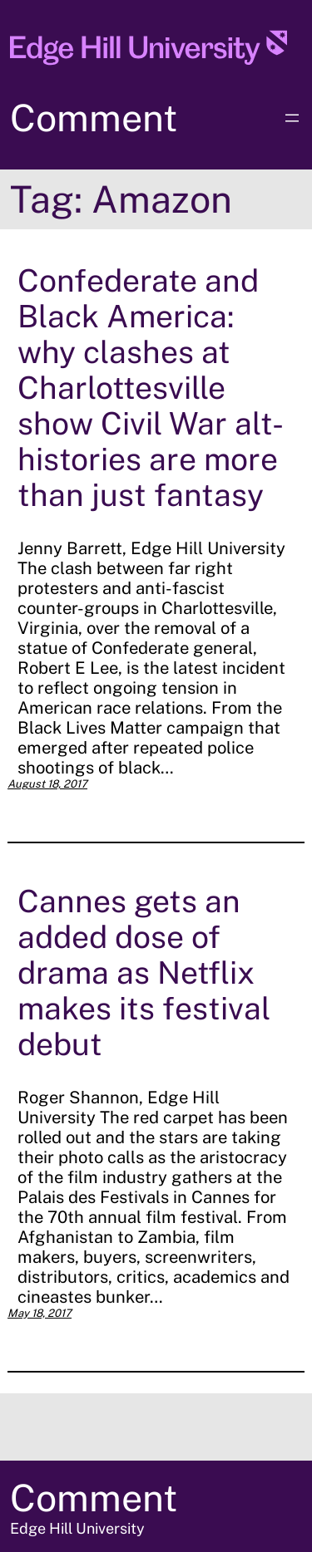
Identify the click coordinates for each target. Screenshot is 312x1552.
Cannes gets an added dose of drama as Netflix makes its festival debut (143, 972)
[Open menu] (292, 118)
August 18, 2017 (47, 784)
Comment (93, 118)
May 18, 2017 (39, 1313)
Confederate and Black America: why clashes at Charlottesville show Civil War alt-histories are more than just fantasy (150, 388)
